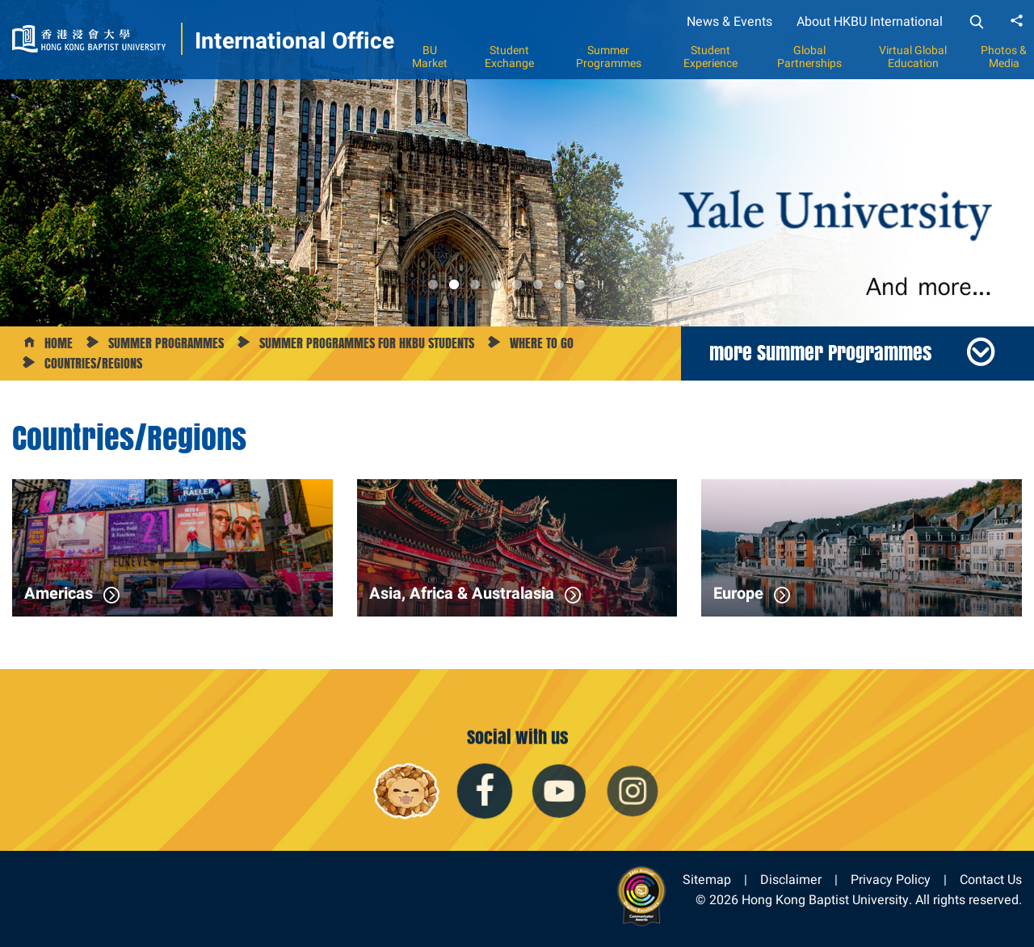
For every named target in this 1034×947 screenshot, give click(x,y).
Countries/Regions (93, 363)
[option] (517, 163)
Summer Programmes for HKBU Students (366, 343)
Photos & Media (1004, 56)
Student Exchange (509, 56)
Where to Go (542, 343)
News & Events (729, 21)
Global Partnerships (809, 56)
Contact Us (991, 879)
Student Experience (710, 56)
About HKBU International (870, 21)
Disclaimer (791, 879)
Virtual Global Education (913, 56)
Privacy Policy (891, 879)
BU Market (430, 56)
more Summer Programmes (820, 352)
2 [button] (454, 284)
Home (58, 343)
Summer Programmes (608, 56)
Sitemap (707, 879)
